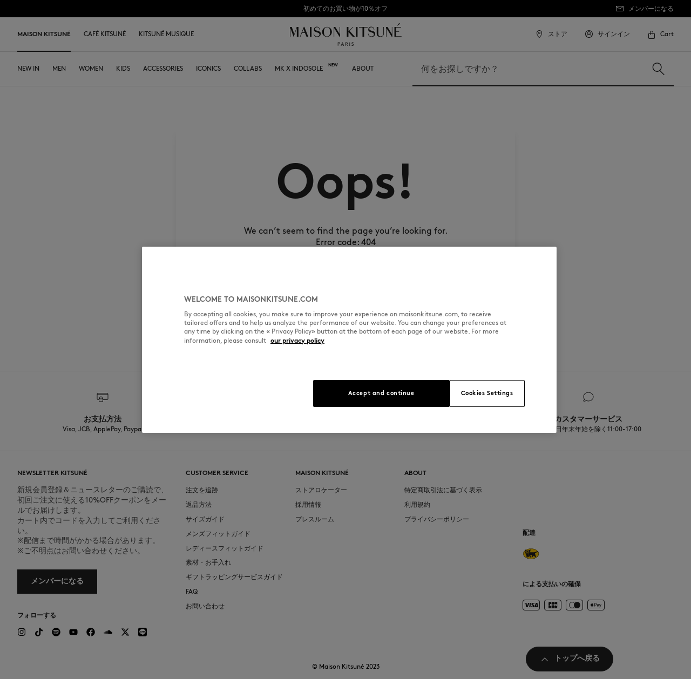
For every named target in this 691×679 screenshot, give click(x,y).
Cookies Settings (487, 393)
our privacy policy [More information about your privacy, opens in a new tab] (297, 340)
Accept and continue (381, 393)
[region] (349, 340)
